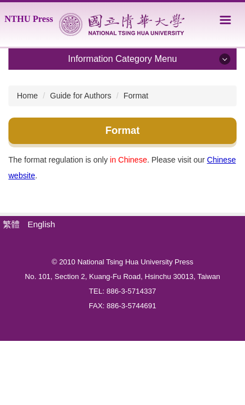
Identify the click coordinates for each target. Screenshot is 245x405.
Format (136, 95)
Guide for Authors (80, 95)
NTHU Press (28, 19)
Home (27, 95)
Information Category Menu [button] (122, 59)
